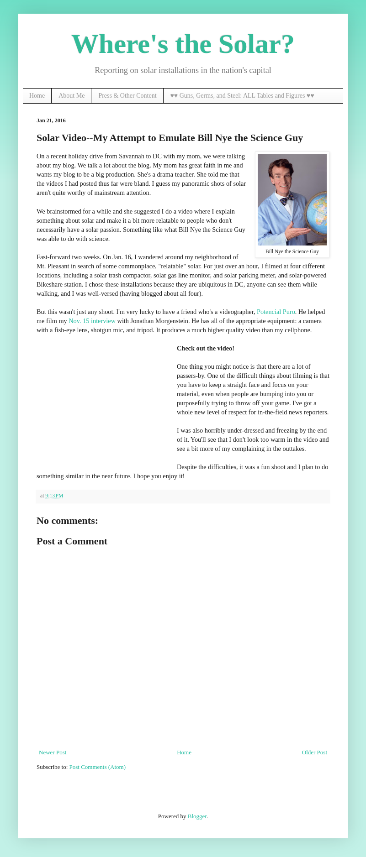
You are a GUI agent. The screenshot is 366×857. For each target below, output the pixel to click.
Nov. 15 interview (92, 320)
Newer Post (52, 752)
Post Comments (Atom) (97, 766)
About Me (71, 95)
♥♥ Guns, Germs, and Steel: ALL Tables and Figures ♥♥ (242, 95)
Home (37, 95)
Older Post (314, 752)
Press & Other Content (127, 95)
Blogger (197, 816)
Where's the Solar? (183, 44)
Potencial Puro (276, 311)
